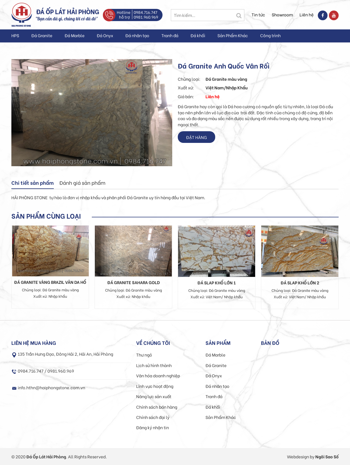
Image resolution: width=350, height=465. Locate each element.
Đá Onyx (105, 35)
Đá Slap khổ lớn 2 (300, 282)
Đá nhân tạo (137, 35)
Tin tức (258, 14)
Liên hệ (307, 14)
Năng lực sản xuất (153, 396)
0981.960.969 (146, 17)
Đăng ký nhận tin (152, 427)
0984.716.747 (145, 12)
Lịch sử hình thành (154, 365)
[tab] (32, 183)
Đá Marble (75, 35)
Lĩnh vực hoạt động (154, 386)
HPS (15, 35)
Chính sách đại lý (152, 417)
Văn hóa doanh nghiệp (158, 375)
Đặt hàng (196, 137)
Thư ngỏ (144, 355)
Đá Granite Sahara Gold (133, 282)
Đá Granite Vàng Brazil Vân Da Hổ (50, 282)
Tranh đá (169, 35)
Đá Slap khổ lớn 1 (216, 282)
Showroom (282, 14)
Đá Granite (41, 35)
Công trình (270, 35)
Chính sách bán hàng (156, 407)
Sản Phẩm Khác (232, 35)
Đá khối (198, 35)
